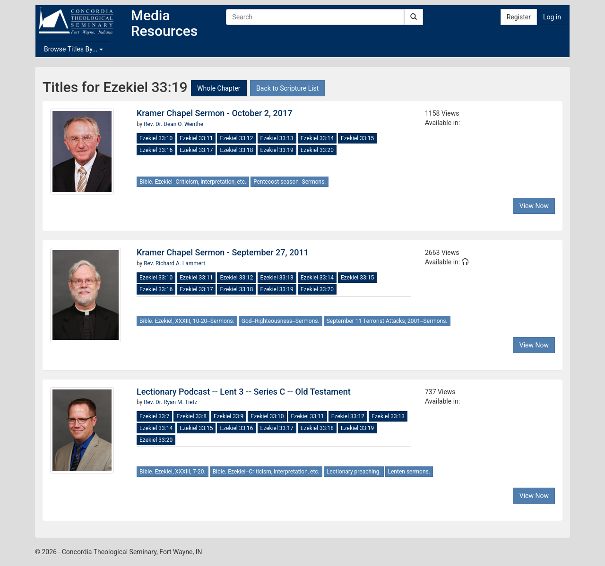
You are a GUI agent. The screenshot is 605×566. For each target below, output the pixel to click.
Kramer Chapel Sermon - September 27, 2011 (223, 252)
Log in (552, 17)
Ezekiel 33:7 (154, 416)
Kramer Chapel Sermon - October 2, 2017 (214, 113)
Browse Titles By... (73, 49)
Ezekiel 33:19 (277, 150)
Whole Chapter (218, 88)
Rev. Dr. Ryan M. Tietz (170, 402)
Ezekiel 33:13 (277, 138)
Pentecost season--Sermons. (289, 181)
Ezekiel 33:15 (357, 138)
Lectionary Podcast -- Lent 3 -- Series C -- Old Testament (244, 392)
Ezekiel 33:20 (317, 150)
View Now (534, 206)
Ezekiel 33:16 (156, 150)
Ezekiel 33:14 (317, 138)
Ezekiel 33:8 (191, 416)
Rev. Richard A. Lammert (174, 263)
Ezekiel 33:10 (156, 138)
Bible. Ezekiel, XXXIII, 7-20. (172, 471)
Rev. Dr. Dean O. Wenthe (173, 124)
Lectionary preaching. (354, 471)
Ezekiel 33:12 (236, 138)
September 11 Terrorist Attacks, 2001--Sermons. (387, 321)
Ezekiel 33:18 (236, 150)
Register (519, 17)
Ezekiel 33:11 (196, 138)
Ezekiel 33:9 (228, 416)
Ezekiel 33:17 (196, 150)
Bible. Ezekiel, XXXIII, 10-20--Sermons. (186, 321)
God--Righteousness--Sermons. (281, 321)
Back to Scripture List (287, 88)
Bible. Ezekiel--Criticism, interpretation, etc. (192, 181)
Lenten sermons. (409, 471)
